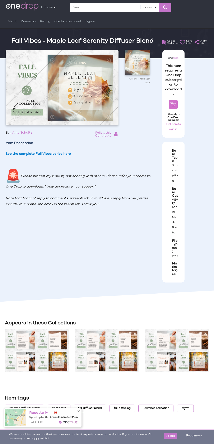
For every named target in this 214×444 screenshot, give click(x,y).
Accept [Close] (170, 435)
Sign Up (173, 104)
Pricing (45, 21)
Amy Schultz (22, 132)
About (12, 21)
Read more (194, 435)
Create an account (67, 21)
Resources (28, 21)
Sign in (90, 21)
